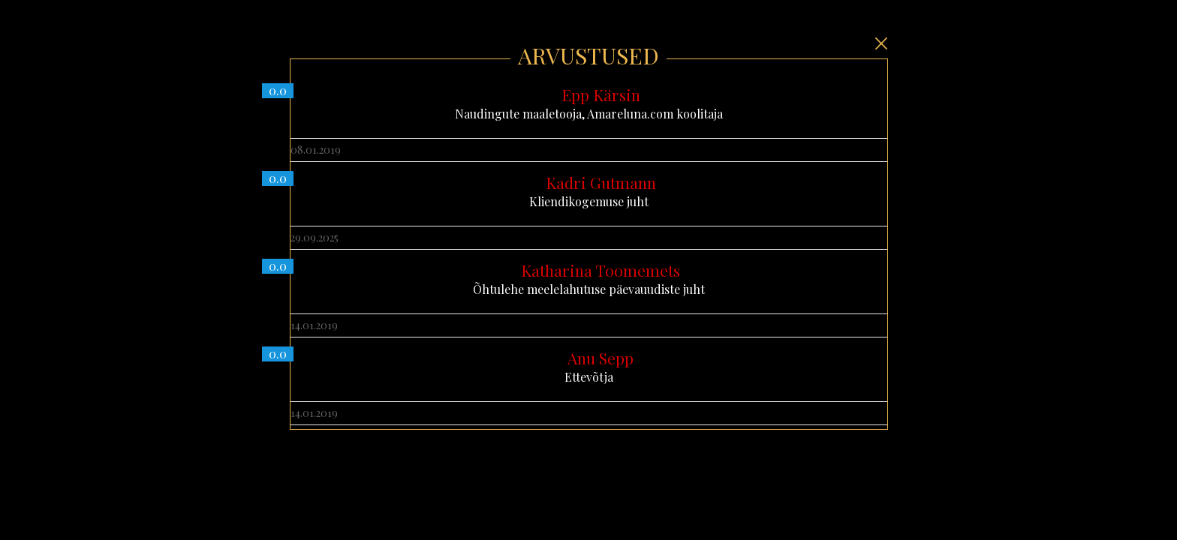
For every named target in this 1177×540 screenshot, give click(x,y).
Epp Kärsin (600, 94)
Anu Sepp (600, 357)
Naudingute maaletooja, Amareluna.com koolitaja (588, 104)
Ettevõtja (588, 367)
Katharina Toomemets (600, 270)
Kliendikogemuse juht (588, 191)
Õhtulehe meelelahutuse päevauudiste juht (588, 279)
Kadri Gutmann (601, 182)
